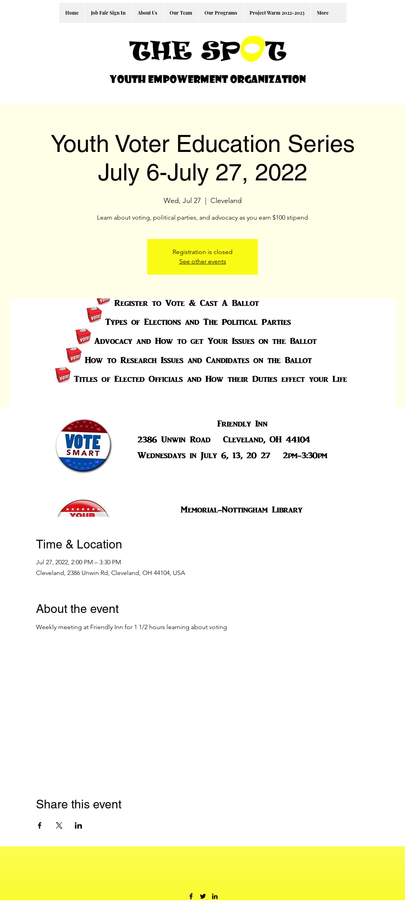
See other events (202, 261)
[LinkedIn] (215, 896)
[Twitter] (203, 896)
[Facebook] (191, 896)
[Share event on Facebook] (40, 825)
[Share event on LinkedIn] (78, 825)
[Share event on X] (59, 825)
